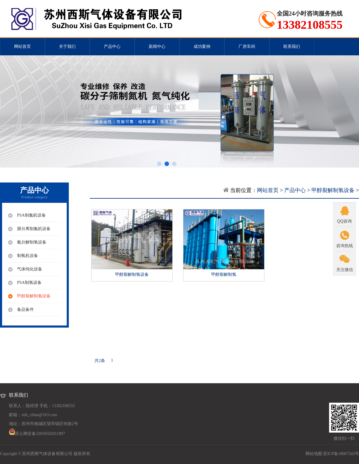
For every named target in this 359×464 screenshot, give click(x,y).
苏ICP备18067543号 (341, 453)
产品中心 (112, 46)
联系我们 (291, 46)
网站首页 (22, 46)
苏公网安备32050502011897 (40, 433)
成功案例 (202, 46)
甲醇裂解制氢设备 (333, 190)
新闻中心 (157, 46)
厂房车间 (246, 46)
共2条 (100, 360)
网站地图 (313, 453)
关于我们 (67, 46)
